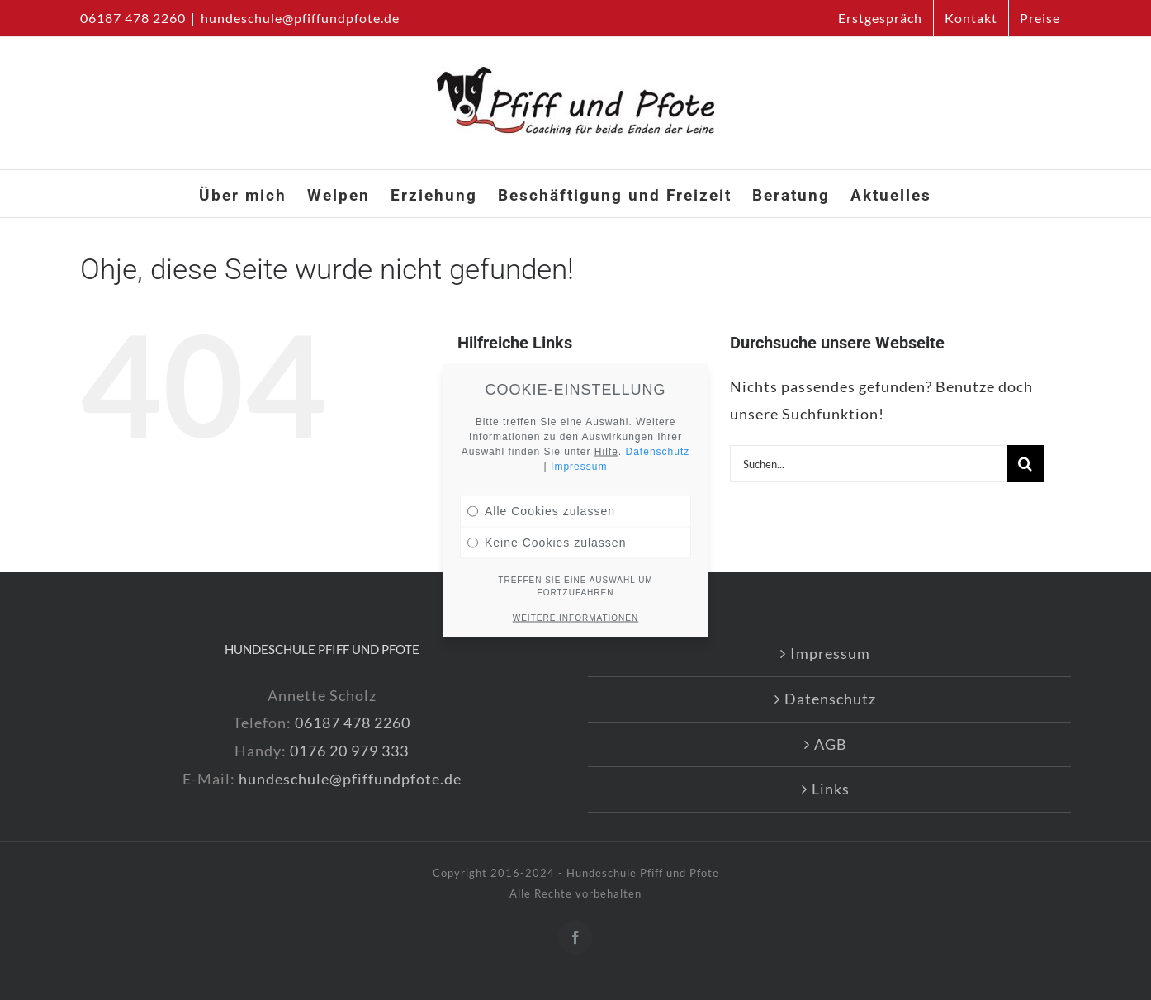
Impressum (830, 653)
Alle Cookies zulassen (541, 508)
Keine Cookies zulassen (546, 540)
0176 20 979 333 (349, 751)
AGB (830, 744)
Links (831, 789)
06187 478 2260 (352, 722)
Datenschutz (830, 699)
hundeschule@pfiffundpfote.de (300, 18)
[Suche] (1025, 463)
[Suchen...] (868, 463)
